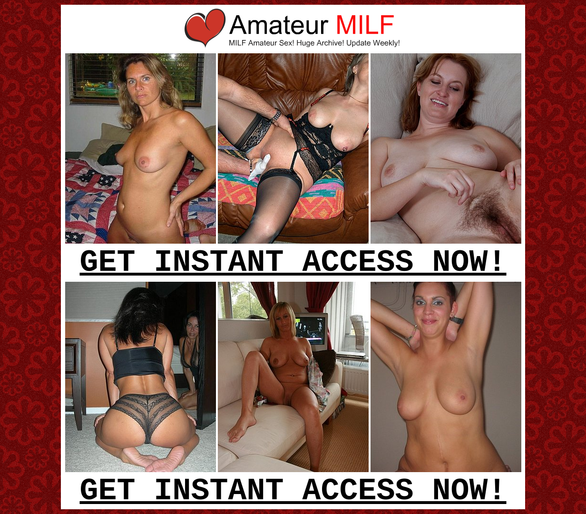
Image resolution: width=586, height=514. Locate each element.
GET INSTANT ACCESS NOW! (292, 262)
